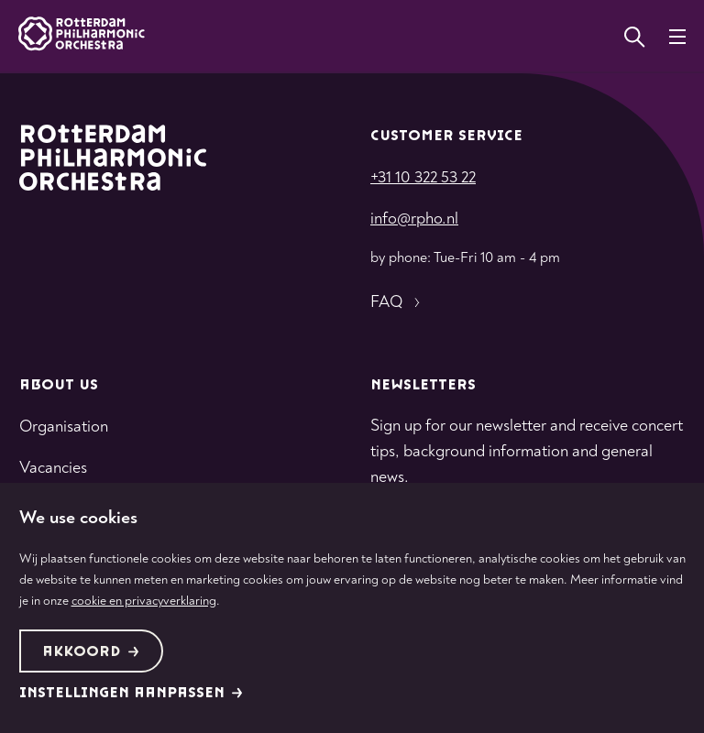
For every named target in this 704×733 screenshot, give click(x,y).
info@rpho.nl (414, 218)
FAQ (397, 302)
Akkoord (90, 652)
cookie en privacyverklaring (144, 600)
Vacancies (53, 467)
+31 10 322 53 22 (423, 177)
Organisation (63, 426)
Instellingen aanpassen (131, 693)
